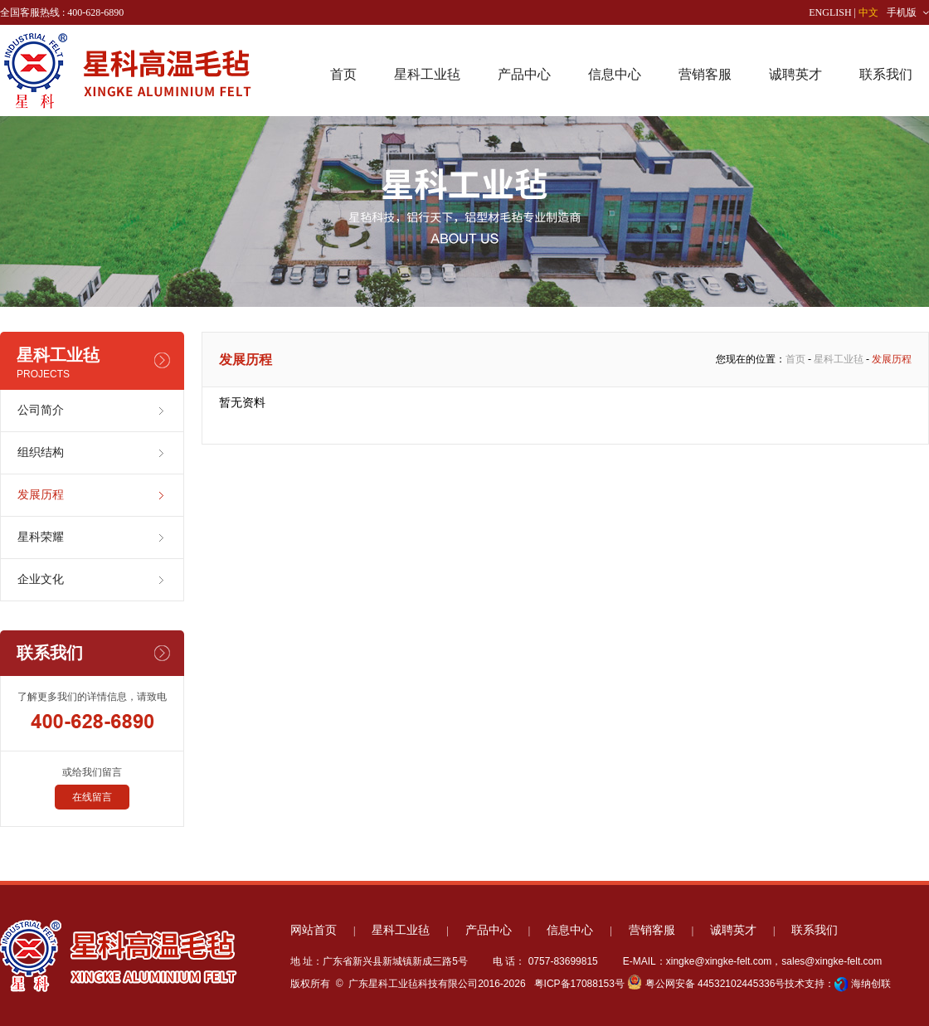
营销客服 (705, 74)
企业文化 (40, 579)
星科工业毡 (427, 74)
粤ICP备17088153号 (578, 984)
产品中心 (524, 74)
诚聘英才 (795, 74)
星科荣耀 (40, 537)
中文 (868, 12)
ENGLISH (830, 12)
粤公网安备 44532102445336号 (706, 984)
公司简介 (40, 410)
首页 (343, 74)
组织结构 (40, 452)
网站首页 (313, 930)
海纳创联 (871, 984)
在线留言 (92, 797)
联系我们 (885, 74)
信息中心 (614, 74)
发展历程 (40, 495)
